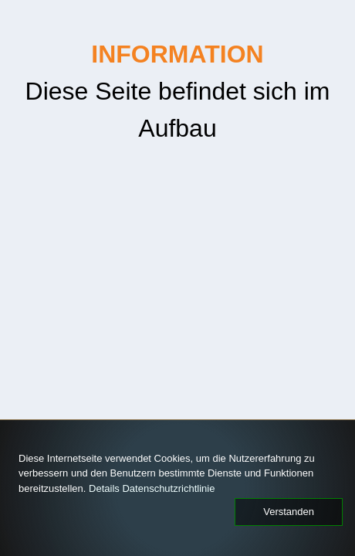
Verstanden (292, 512)
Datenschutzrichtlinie (58, 491)
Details (265, 478)
